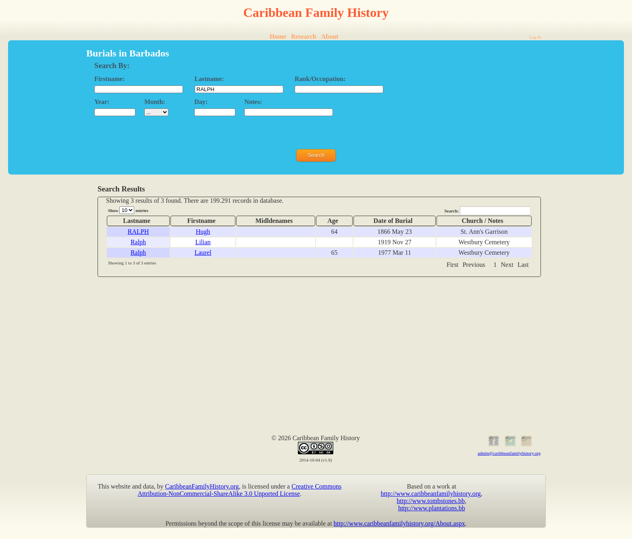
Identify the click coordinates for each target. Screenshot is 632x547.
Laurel (203, 252)
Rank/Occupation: (320, 78)
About (330, 36)
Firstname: (109, 78)
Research (303, 36)
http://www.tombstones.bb (431, 500)
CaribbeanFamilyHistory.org (202, 486)
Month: (154, 101)
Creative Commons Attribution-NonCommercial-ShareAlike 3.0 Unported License (240, 490)
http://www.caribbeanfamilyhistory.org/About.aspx (399, 523)
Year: (101, 101)
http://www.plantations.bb (431, 508)
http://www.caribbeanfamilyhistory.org (431, 493)
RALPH (138, 231)
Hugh (203, 231)
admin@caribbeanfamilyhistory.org (509, 453)
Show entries (128, 210)
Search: (487, 210)
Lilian (202, 242)
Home (278, 36)
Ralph (138, 242)
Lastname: (209, 78)
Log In (535, 37)
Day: (201, 101)
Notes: (253, 101)
